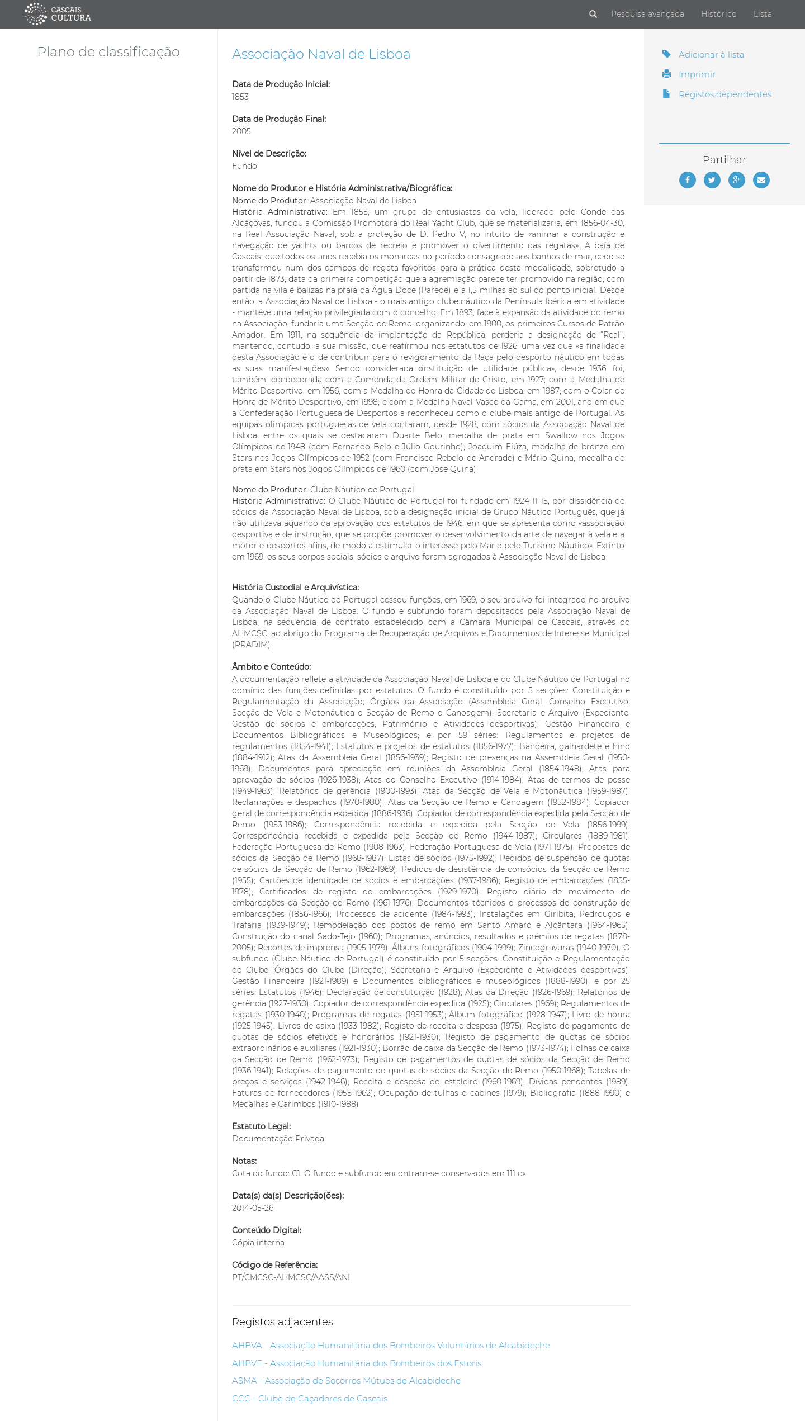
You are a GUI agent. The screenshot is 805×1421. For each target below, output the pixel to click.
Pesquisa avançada (647, 14)
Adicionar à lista (703, 54)
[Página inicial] (58, 13)
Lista (763, 14)
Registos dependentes (716, 94)
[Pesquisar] (593, 14)
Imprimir (689, 74)
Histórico (719, 14)
